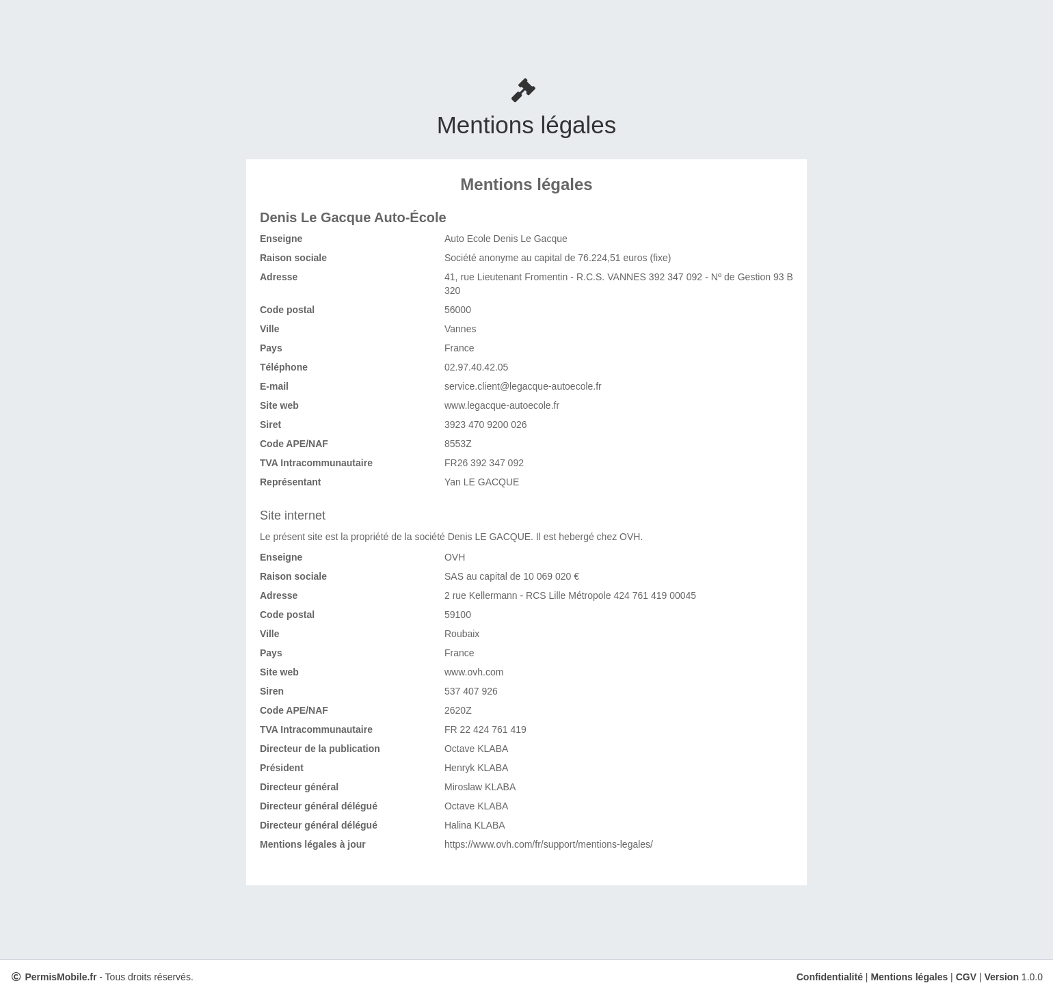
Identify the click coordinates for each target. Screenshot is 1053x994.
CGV (966, 976)
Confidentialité (830, 976)
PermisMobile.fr (60, 976)
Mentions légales (909, 976)
